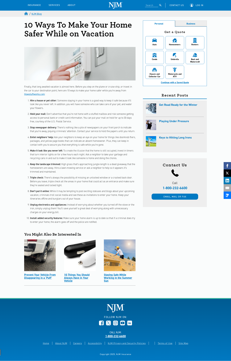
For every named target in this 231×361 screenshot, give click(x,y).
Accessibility (95, 343)
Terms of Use (165, 343)
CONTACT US (177, 5)
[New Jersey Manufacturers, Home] (115, 311)
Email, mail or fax (175, 196)
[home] (26, 13)
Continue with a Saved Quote (175, 82)
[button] (197, 5)
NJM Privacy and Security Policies (127, 343)
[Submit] (160, 5)
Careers (77, 343)
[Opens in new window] (101, 324)
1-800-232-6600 (175, 188)
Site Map (183, 343)
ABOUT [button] (71, 5)
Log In (199, 5)
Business (191, 23)
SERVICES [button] (54, 5)
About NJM (61, 343)
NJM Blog (37, 13)
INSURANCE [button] (34, 5)
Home (46, 343)
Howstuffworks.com (34, 94)
